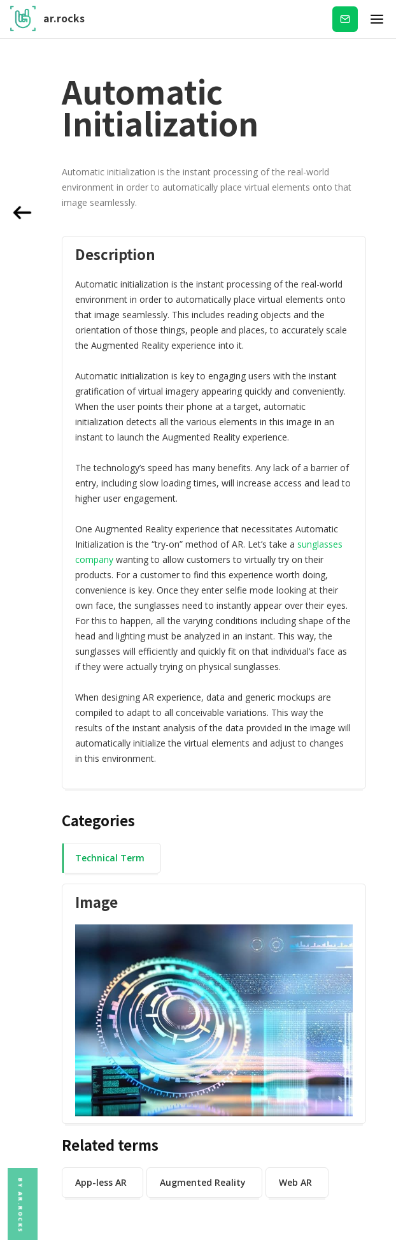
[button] (377, 19)
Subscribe (345, 19)
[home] (47, 19)
